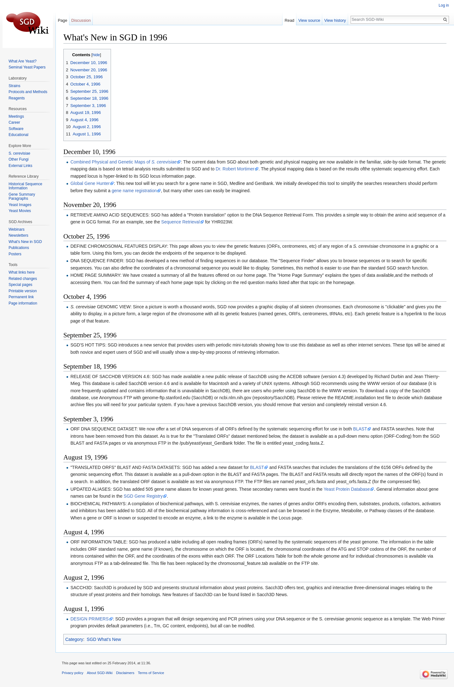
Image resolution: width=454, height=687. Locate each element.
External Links (20, 165)
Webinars (16, 229)
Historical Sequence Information (25, 186)
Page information (23, 303)
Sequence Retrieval (180, 221)
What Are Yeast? (23, 61)
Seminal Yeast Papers (27, 67)
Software (16, 129)
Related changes (23, 278)
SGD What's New (104, 639)
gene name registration (134, 190)
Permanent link (21, 297)
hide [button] (96, 55)
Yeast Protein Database (347, 489)
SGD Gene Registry (143, 496)
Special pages (20, 284)
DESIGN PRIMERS (89, 618)
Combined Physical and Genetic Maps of (123, 161)
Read (289, 20)
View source (309, 20)
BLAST (360, 428)
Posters (15, 254)
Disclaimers (125, 673)
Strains (14, 86)
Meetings (16, 116)
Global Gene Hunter (90, 183)
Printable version (23, 291)
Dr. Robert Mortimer (235, 168)
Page (62, 20)
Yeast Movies (20, 211)
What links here (22, 272)
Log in (444, 5)
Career (14, 122)
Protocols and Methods (28, 92)
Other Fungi (18, 159)
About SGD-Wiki (100, 673)
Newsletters (18, 235)
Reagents (17, 98)
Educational (18, 135)
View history (335, 20)
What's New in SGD (25, 242)
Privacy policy (72, 673)
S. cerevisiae (19, 153)
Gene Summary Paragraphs (22, 196)
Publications (19, 248)
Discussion (81, 20)
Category (74, 639)
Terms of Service (151, 673)
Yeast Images (20, 205)
